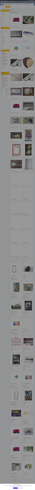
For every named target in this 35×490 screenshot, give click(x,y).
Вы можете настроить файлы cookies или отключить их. (17, 486)
